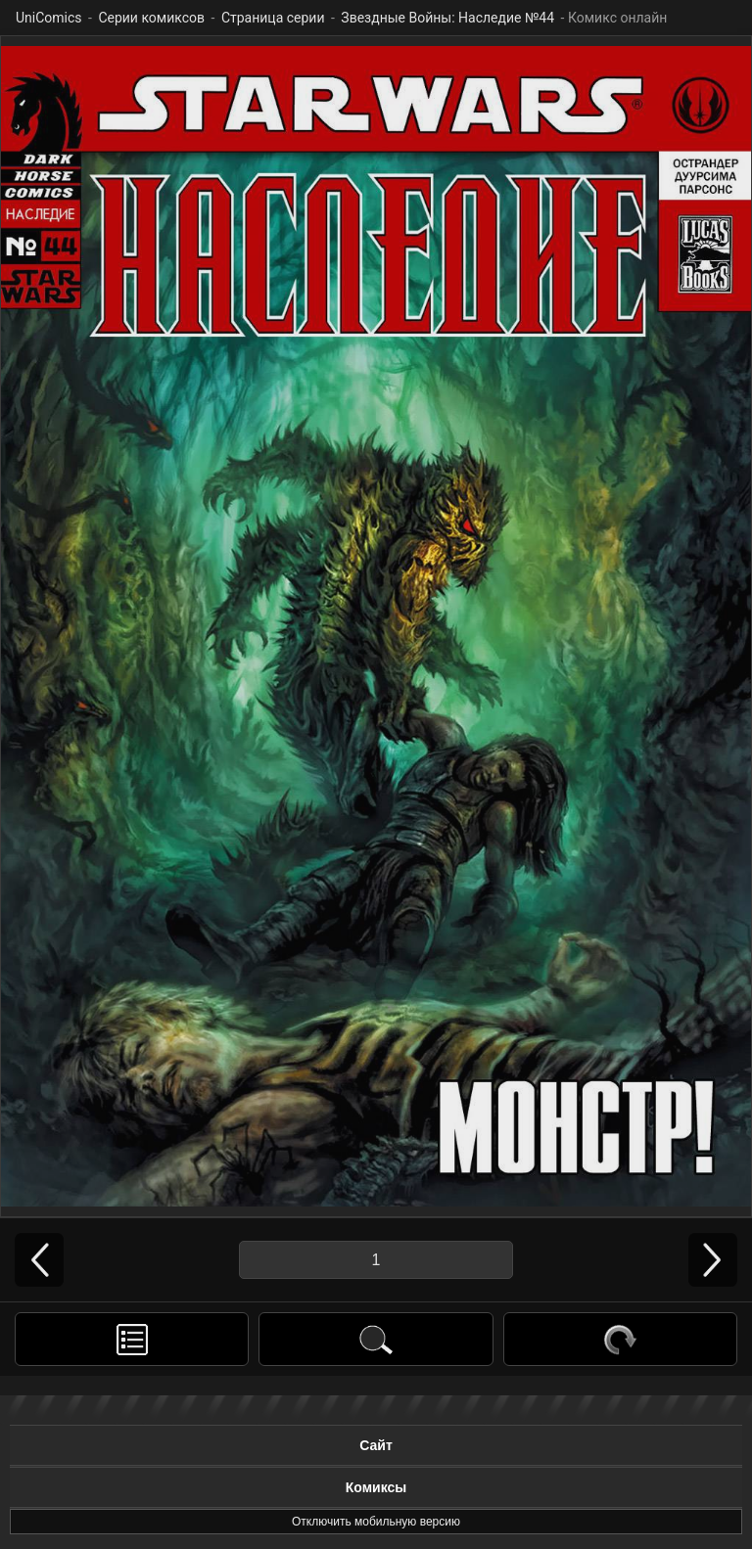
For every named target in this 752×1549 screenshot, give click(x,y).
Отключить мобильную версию (376, 1521)
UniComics (49, 17)
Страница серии (273, 17)
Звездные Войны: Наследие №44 (447, 17)
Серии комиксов (151, 17)
